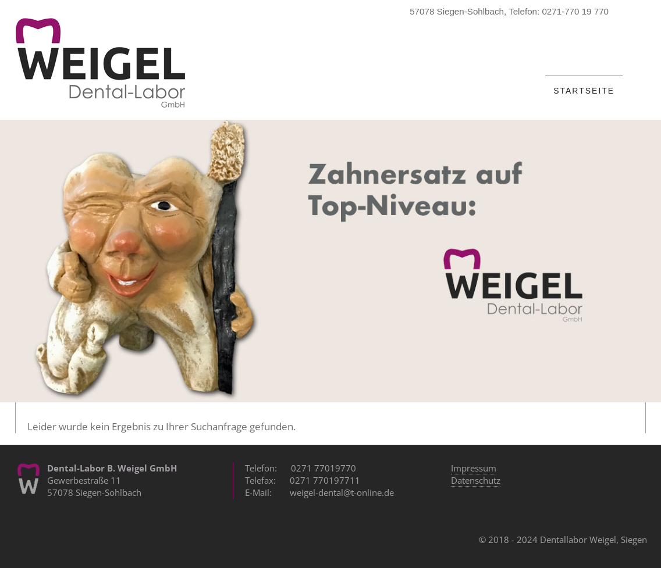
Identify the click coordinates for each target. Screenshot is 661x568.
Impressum (473, 468)
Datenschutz (475, 480)
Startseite (583, 90)
